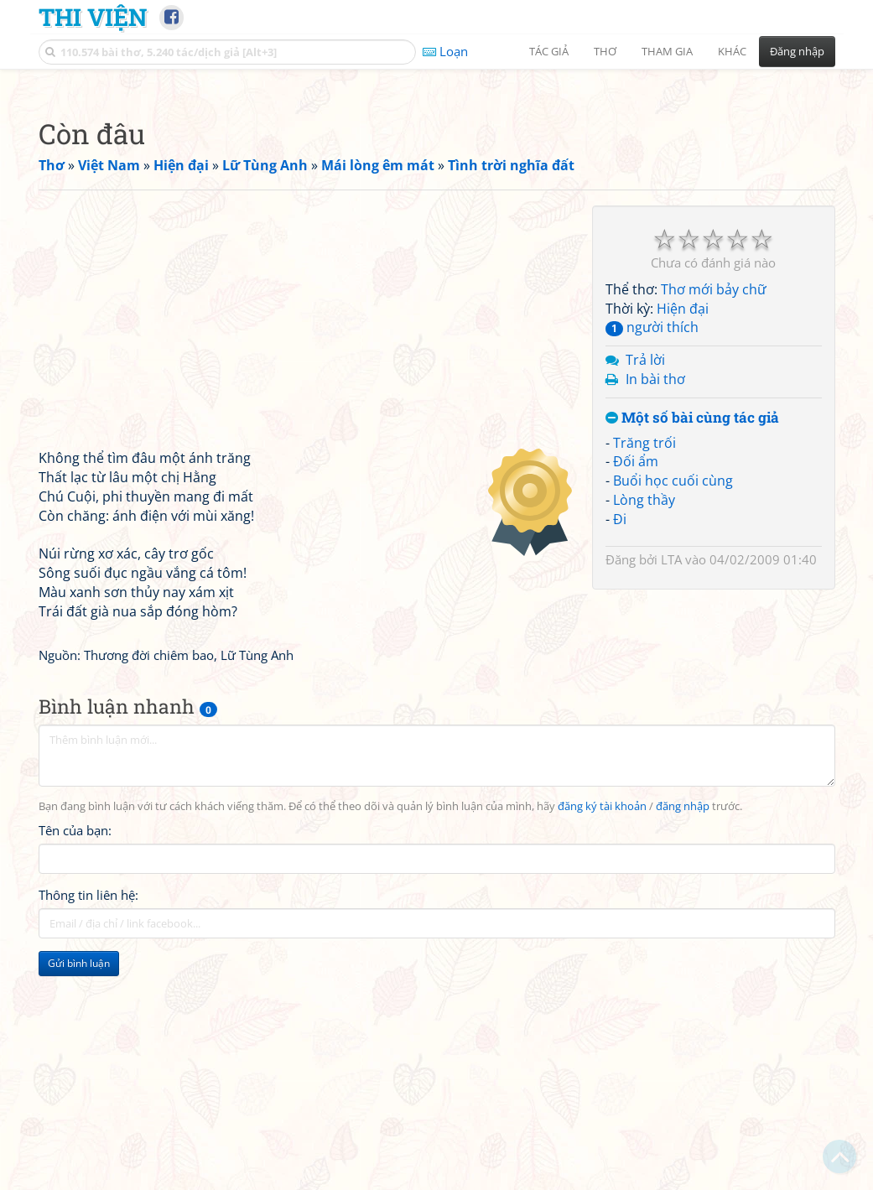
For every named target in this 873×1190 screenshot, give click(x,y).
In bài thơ (655, 614)
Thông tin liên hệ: (88, 1129)
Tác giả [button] (549, 51)
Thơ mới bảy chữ (713, 524)
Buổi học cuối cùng (673, 715)
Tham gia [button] (667, 51)
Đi (619, 754)
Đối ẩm (635, 696)
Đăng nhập (797, 51)
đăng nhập (682, 1041)
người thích (652, 562)
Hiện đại (683, 543)
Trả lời (645, 594)
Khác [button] (732, 51)
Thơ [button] (605, 51)
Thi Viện (93, 17)
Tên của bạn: (75, 1065)
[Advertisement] (437, 197)
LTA (671, 794)
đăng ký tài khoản (602, 1041)
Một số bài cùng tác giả (692, 653)
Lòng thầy (644, 734)
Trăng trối (644, 677)
